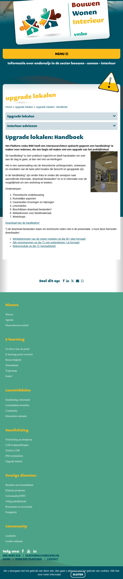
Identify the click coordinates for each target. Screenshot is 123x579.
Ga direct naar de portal (17, 349)
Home (8, 107)
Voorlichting (16, 430)
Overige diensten (20, 475)
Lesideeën (10, 536)
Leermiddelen (18, 390)
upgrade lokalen (24, 107)
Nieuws (11, 304)
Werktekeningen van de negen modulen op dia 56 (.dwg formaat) (49, 238)
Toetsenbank (11, 365)
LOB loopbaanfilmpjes (17, 445)
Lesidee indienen (14, 541)
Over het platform (28, 559)
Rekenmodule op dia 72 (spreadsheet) (34, 246)
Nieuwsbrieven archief (16, 325)
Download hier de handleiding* (22, 222)
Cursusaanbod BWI (15, 496)
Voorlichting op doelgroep (18, 439)
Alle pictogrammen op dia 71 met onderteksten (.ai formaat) (46, 242)
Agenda (9, 320)
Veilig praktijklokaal (15, 501)
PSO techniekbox (14, 456)
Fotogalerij (10, 512)
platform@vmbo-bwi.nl (42, 555)
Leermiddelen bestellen (17, 405)
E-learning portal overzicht (19, 354)
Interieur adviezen (61, 126)
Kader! (8, 376)
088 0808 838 (11, 555)
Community (11, 410)
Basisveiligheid (13, 360)
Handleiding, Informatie (17, 399)
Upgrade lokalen (61, 116)
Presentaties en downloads (18, 506)
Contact (52, 559)
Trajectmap (11, 370)
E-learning (14, 339)
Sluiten (78, 574)
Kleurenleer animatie (16, 416)
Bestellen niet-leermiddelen (19, 485)
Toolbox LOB (12, 450)
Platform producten (15, 490)
